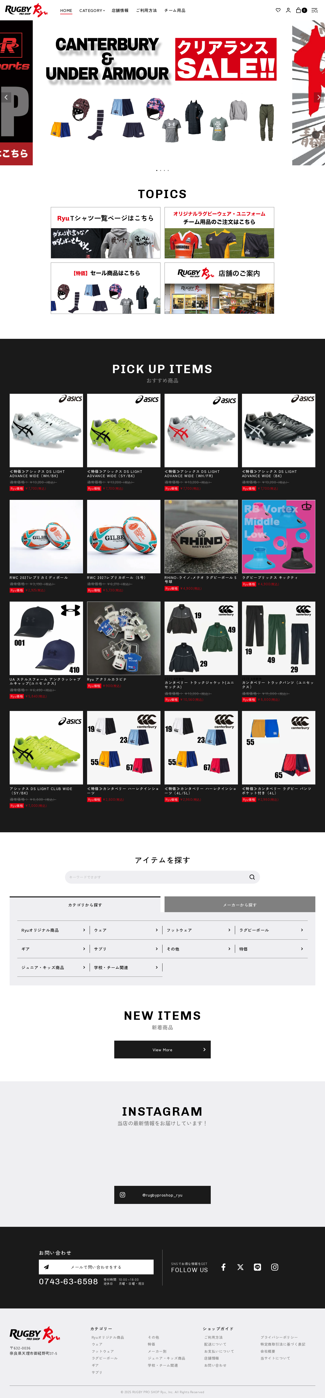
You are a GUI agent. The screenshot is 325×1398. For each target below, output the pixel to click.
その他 (153, 1337)
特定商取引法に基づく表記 (283, 1344)
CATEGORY (91, 10)
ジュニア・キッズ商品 (166, 1358)
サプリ (97, 1372)
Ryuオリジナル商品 (108, 1337)
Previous (6, 97)
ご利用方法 (146, 10)
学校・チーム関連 (163, 1365)
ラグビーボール (105, 1358)
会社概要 (268, 1351)
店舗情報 (120, 10)
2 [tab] (160, 170)
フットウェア (103, 1351)
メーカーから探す (240, 905)
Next (319, 97)
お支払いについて (219, 1351)
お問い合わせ (215, 1365)
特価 (151, 1344)
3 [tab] (164, 170)
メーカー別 (157, 1351)
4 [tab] (168, 170)
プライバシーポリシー (279, 1337)
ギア (95, 1365)
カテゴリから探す (85, 905)
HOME (66, 10)
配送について (215, 1344)
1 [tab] (157, 170)
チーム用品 (175, 10)
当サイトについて (275, 1358)
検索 (252, 877)
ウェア (97, 1344)
